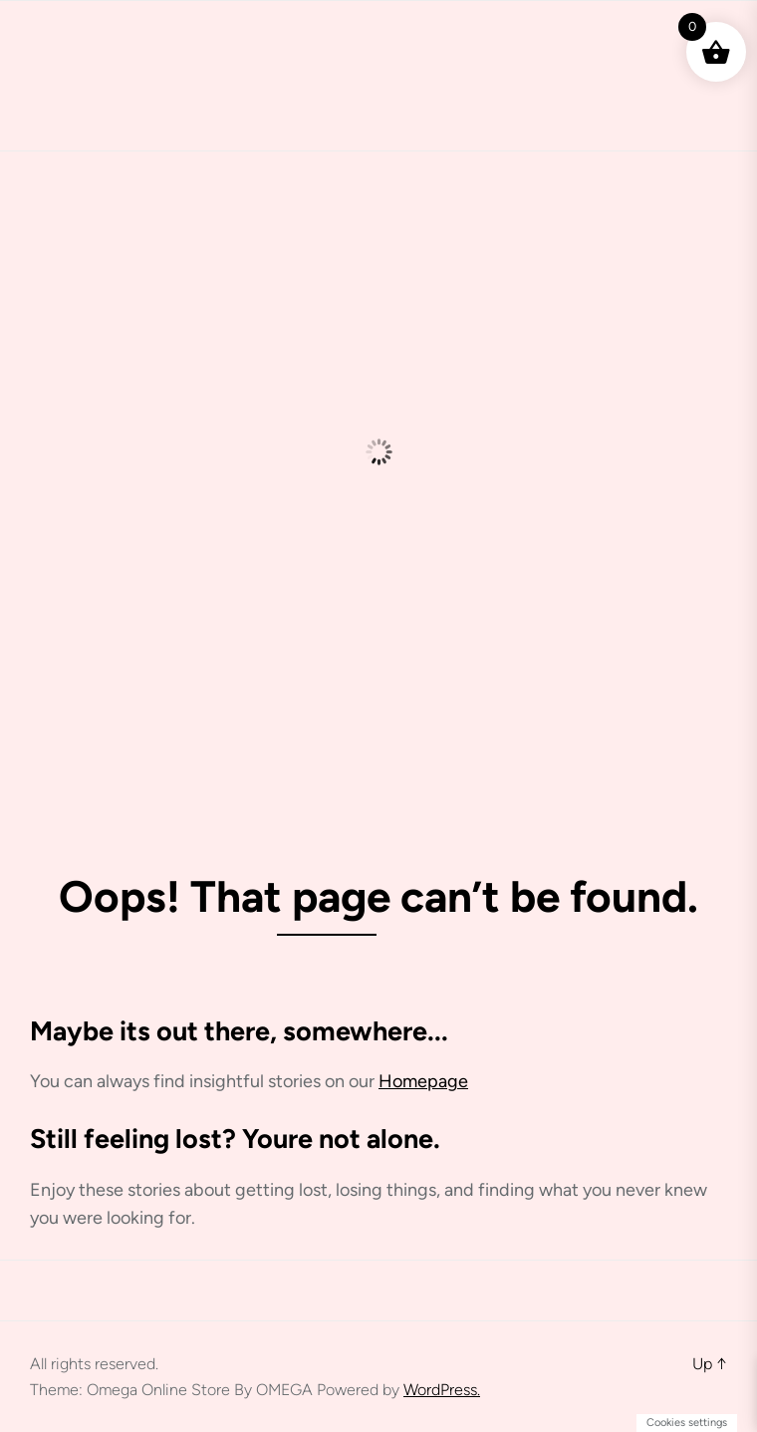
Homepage (423, 1081)
